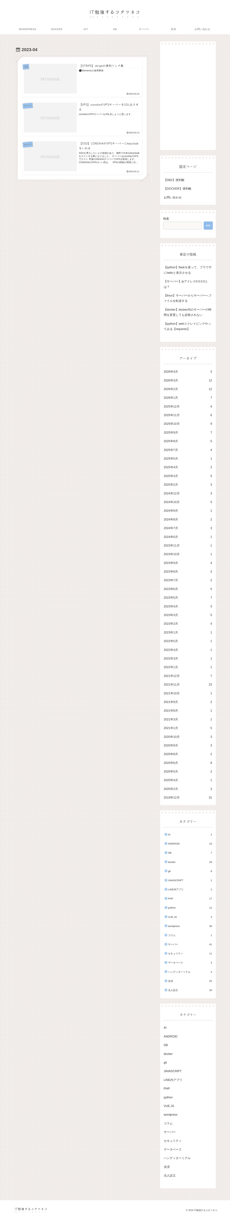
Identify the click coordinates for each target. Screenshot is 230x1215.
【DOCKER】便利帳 (177, 188)
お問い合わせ (173, 197)
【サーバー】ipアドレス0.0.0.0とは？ (186, 284)
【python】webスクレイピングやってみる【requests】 (187, 326)
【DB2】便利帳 (174, 180)
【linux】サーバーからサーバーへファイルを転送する (188, 298)
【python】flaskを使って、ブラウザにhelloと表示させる (188, 270)
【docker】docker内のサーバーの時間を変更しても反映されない (187, 312)
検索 (166, 218)
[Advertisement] (188, 97)
